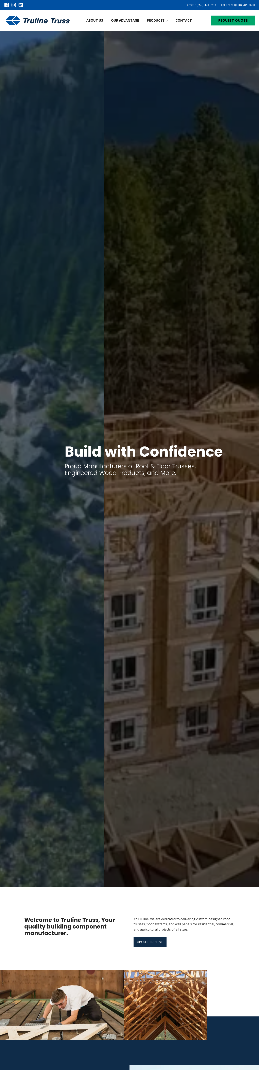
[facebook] (7, 4)
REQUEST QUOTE (233, 20)
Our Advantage (125, 20)
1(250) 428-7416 (206, 5)
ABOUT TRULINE (150, 942)
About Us (94, 20)
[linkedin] (20, 4)
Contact (183, 20)
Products (156, 20)
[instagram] (14, 4)
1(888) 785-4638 (244, 5)
